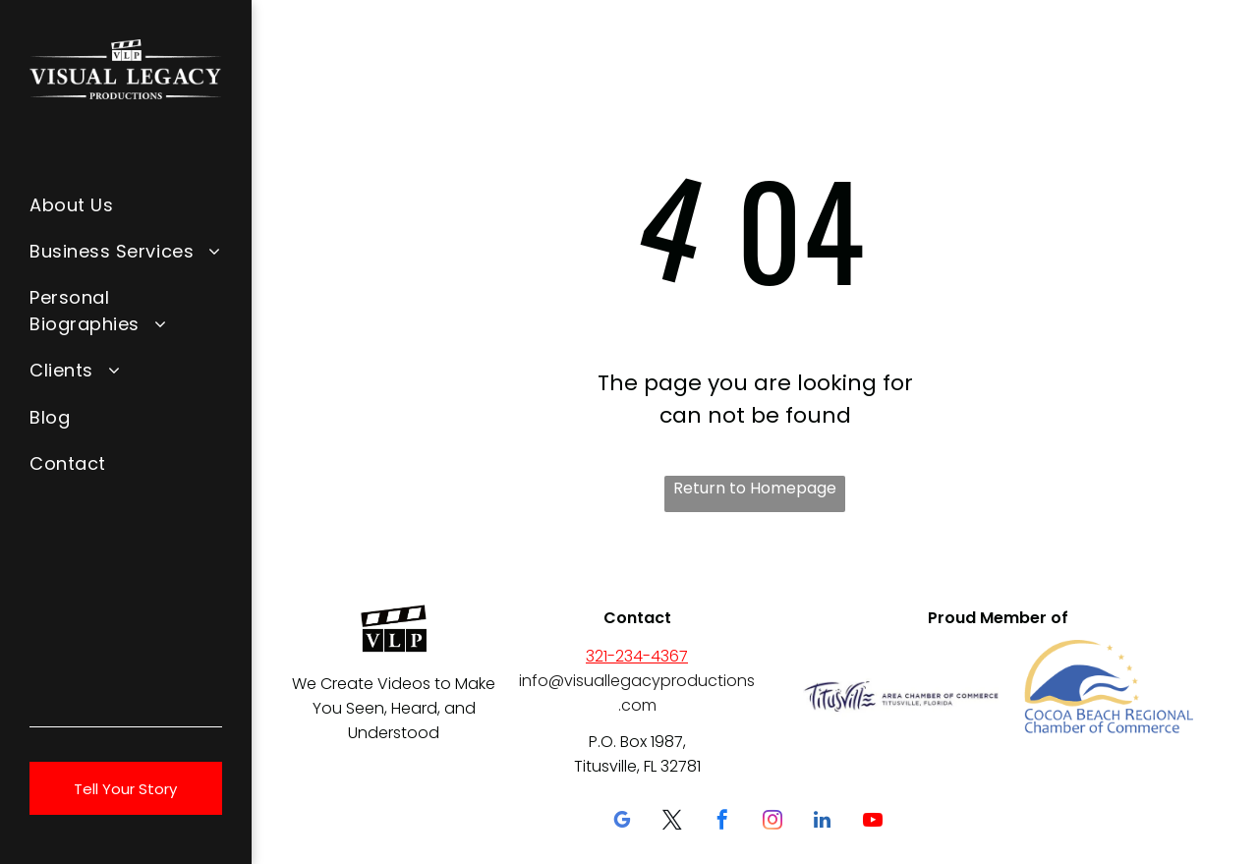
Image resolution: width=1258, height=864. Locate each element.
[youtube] (872, 822)
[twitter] (672, 822)
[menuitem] (125, 204)
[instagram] (772, 822)
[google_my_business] (622, 822)
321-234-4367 (637, 656)
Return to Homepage (754, 488)
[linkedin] (822, 822)
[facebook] (722, 822)
